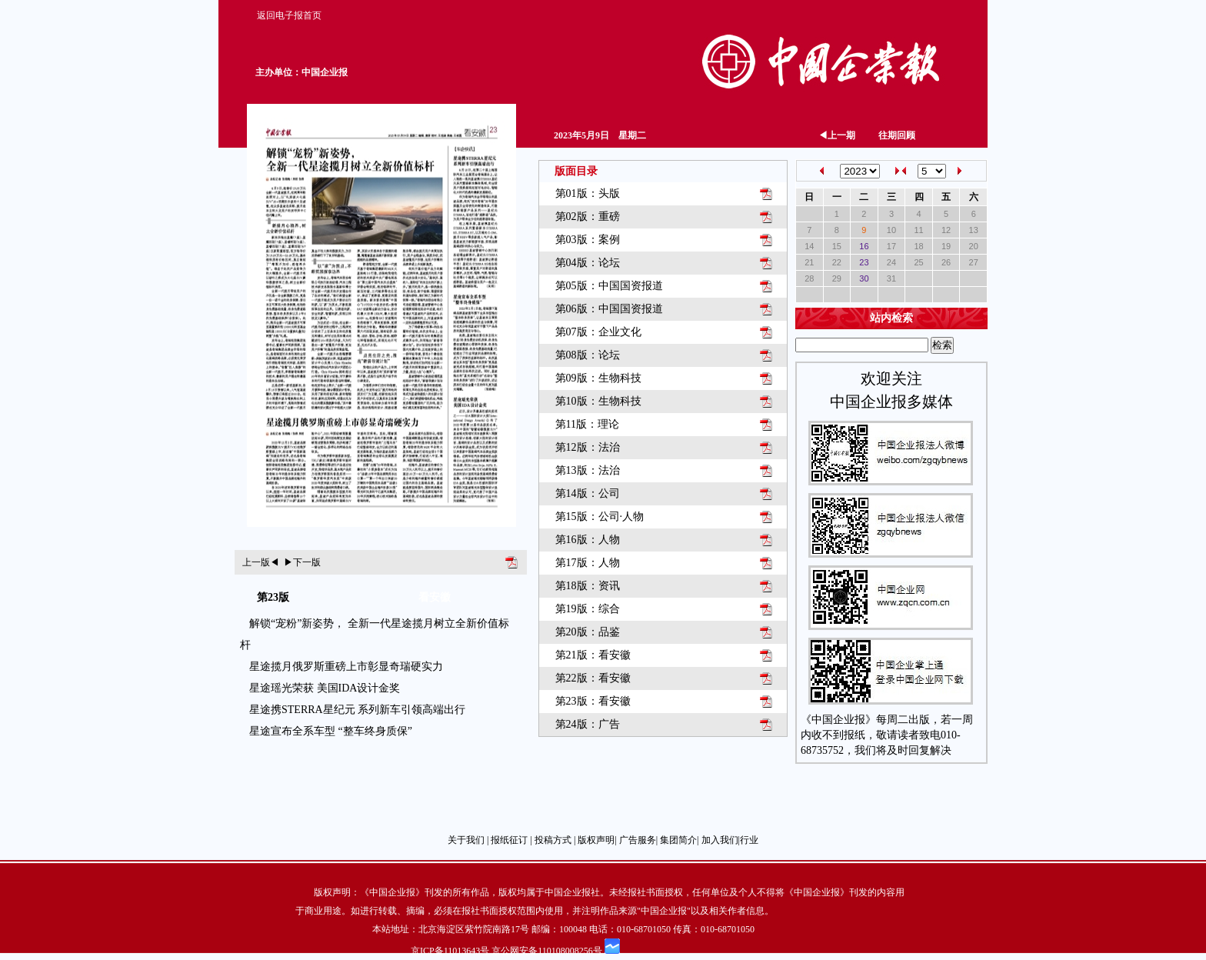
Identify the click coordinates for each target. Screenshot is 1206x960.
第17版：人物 (587, 562)
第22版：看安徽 (593, 678)
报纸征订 (509, 840)
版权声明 (596, 840)
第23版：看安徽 (593, 701)
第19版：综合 (587, 609)
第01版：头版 (587, 193)
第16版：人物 (587, 539)
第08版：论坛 (587, 355)
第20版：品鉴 (587, 632)
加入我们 (719, 840)
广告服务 (637, 840)
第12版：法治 (587, 447)
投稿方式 (553, 840)
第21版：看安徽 (593, 655)
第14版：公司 (587, 493)
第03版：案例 (587, 239)
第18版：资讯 (587, 586)
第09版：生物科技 (598, 378)
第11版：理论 (587, 424)
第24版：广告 (587, 724)
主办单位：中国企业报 (301, 72)
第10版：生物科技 (598, 401)
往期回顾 (896, 135)
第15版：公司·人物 (600, 516)
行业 (749, 840)
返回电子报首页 (289, 15)
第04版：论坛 (587, 262)
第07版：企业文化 (598, 332)
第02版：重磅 (587, 216)
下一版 (302, 562)
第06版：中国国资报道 (609, 309)
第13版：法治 (587, 470)
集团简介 (678, 840)
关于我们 (466, 840)
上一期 (836, 135)
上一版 (260, 562)
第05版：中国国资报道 (609, 286)
